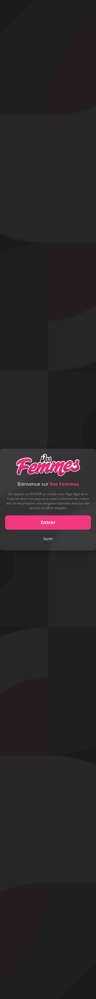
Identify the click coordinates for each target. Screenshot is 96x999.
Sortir (48, 538)
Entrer (48, 522)
